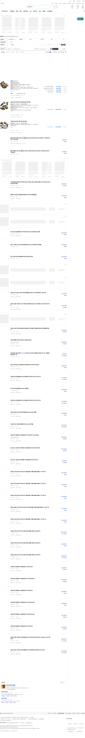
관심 (22, 95)
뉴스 (31, 11)
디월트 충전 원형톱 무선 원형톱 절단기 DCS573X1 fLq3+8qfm (24, 435)
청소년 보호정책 (68, 713)
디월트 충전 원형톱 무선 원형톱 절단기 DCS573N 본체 (22, 578)
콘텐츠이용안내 (29, 722)
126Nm (15, 108)
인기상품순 (3, 52)
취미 (52, 39)
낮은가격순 (8, 52)
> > (18, 143)
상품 (17, 11)
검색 (63, 44)
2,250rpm (27, 107)
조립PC (56, 3)
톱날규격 (14, 87)
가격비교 (9, 49)
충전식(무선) (18, 104)
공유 (83, 11)
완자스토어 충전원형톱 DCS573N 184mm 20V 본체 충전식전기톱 (25, 231)
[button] (72, 7)
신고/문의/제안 (75, 723)
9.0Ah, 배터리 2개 (50, 109)
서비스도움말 (81, 723)
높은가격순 (13, 52)
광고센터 (78, 713)
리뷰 (40, 11)
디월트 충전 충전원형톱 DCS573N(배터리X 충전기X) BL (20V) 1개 (25, 376)
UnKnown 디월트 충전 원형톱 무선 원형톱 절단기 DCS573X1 (24, 459)
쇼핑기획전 (69, 3)
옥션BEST (3, 702)
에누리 (70, 1)
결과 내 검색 (55, 48)
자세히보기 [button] (22, 722)
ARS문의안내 (79, 731)
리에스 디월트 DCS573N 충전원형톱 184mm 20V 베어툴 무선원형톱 (25, 244)
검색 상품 (16, 49)
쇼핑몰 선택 (36, 48)
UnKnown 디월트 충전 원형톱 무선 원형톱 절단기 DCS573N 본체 (25, 448)
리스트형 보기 (59, 49)
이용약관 (54, 713)
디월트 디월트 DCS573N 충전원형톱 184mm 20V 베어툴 (23, 412)
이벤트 (77, 3)
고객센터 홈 (69, 723)
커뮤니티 (73, 3)
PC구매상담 (64, 3)
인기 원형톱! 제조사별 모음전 (21, 93)
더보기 (83, 3)
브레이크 (27, 88)
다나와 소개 (50, 713)
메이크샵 (83, 1)
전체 (3, 49)
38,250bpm (34, 107)
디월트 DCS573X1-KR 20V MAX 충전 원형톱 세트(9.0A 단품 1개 (25, 531)
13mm (20, 107)
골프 (30, 39)
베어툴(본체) (28, 84)
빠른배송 (12, 44)
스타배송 (10, 702)
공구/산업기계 (11, 39)
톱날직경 (21, 87)
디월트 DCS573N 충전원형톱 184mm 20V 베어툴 (21, 424)
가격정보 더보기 (61, 86)
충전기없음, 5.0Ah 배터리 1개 (48, 88)
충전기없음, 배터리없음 (49, 86)
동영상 (44, 11)
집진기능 (31, 88)
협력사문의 (83, 713)
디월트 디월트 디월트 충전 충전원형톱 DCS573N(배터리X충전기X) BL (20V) (27, 650)
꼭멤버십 (14, 702)
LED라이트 (12, 89)
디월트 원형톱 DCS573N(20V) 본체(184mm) (21, 340)
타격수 (31, 107)
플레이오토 (78, 1)
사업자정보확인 (41, 719)
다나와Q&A (49, 11)
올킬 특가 (7, 702)
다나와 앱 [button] (2, 3)
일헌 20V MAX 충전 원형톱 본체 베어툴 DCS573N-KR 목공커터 (24, 364)
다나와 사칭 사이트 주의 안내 (7, 713)
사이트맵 (73, 713)
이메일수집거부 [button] (71, 731)
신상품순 (17, 52)
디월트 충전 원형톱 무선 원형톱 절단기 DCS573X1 (21, 566)
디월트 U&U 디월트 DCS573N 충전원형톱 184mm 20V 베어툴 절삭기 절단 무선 (28, 292)
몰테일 (74, 1)
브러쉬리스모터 (15, 88)
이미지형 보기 (61, 49)
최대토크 (11, 108)
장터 (21, 11)
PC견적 (60, 3)
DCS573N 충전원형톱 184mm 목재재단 (19, 388)
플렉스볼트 (36, 88)
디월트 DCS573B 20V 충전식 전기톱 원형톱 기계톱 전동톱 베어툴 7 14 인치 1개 (28, 471)
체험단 (80, 3)
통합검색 (12, 11)
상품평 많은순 (22, 52)
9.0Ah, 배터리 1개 (50, 90)
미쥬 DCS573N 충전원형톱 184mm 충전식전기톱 (21, 256)
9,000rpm (29, 110)
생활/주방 (21, 39)
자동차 (53, 3)
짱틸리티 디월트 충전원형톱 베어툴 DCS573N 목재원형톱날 (23, 194)
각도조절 (20, 88)
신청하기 (62, 682)
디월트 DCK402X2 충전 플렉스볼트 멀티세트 (20, 102)
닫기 (11, 91)
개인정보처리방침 (61, 713)
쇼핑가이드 (25, 11)
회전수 (14, 85)
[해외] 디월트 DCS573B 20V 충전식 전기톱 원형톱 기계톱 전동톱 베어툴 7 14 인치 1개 (29, 507)
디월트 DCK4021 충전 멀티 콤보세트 (18, 121)
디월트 (14, 81)
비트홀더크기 (16, 107)
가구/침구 (42, 39)
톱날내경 (28, 87)
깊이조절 (24, 88)
